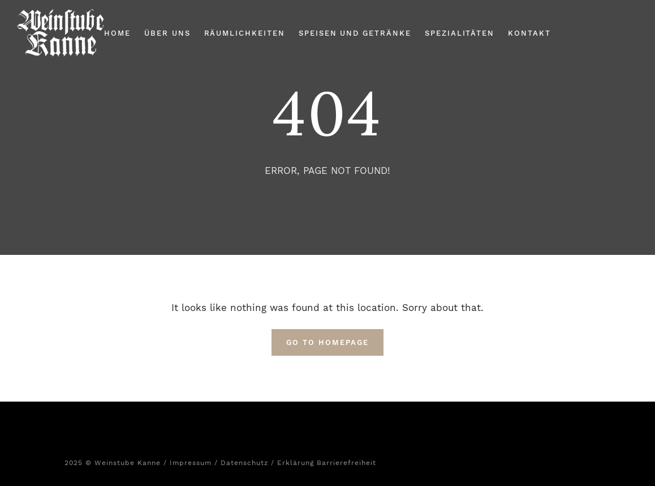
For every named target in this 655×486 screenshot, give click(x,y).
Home (117, 33)
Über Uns (167, 33)
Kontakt (529, 33)
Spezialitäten (459, 33)
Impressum (191, 463)
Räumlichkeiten (244, 33)
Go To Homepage (327, 342)
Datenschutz (244, 463)
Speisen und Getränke (355, 33)
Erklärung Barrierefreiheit (326, 463)
